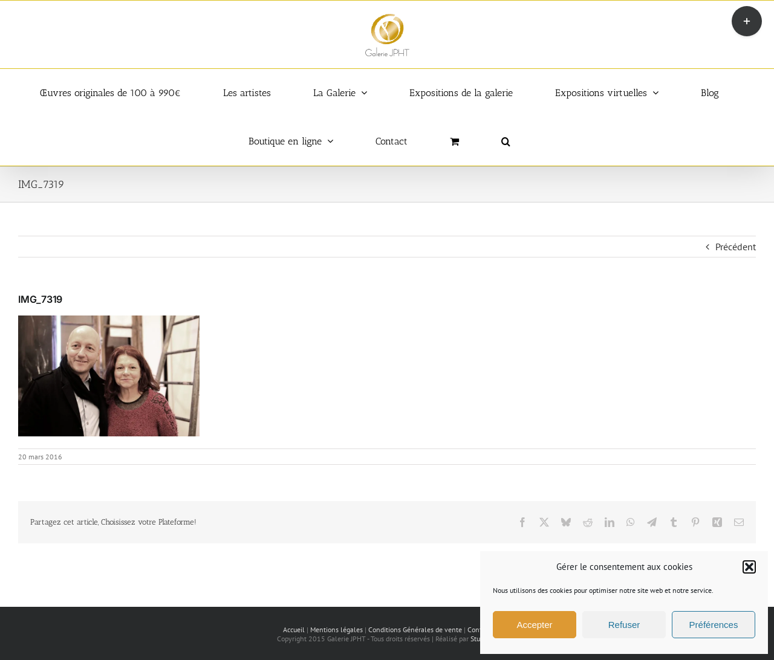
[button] (749, 567)
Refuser (624, 625)
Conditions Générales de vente (415, 629)
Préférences (713, 625)
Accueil (294, 629)
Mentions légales (336, 629)
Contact (479, 629)
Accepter (534, 625)
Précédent (735, 247)
